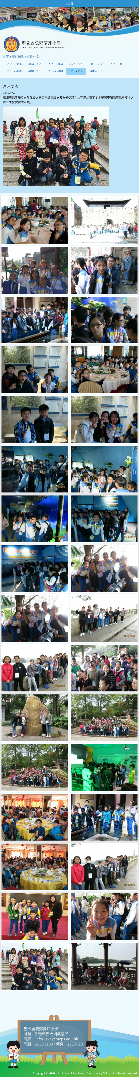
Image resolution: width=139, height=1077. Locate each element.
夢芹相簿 (18, 56)
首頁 (6, 56)
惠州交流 (33, 56)
